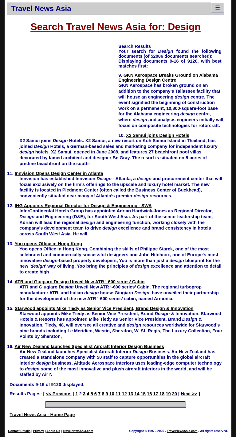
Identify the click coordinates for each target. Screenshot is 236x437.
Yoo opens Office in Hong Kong (48, 243)
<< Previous (58, 393)
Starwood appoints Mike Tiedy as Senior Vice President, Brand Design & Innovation (104, 308)
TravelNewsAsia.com (78, 431)
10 (111, 393)
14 (136, 393)
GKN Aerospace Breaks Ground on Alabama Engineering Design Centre (168, 78)
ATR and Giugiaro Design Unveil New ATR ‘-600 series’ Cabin (79, 281)
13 (130, 393)
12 (124, 393)
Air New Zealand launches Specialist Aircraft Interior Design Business (89, 346)
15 (143, 393)
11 (118, 393)
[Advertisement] (62, 86)
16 (149, 393)
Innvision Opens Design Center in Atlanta (59, 173)
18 (161, 393)
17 (155, 393)
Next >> (189, 393)
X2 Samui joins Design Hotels (157, 135)
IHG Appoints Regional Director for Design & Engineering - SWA (83, 205)
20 (174, 393)
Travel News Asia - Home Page (42, 414)
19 (168, 393)
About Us (53, 431)
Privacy (38, 431)
